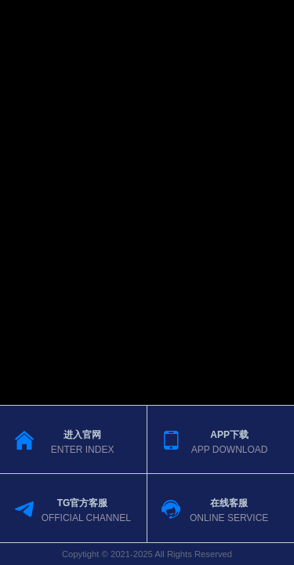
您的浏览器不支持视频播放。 (147, 282)
